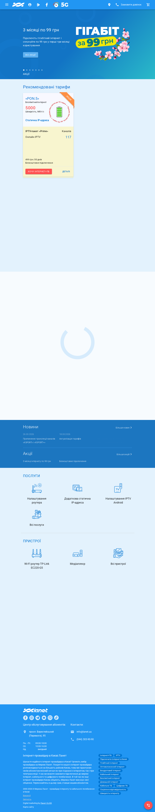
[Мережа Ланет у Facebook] (47, 4)
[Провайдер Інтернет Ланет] (39, 710)
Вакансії (27, 795)
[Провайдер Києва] (18, 4)
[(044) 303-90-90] (148, 805)
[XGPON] (60, 4)
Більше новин (124, 427)
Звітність (27, 799)
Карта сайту (28, 807)
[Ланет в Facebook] (25, 717)
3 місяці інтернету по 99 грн (37, 461)
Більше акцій (124, 454)
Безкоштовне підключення (72, 461)
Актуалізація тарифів (70, 439)
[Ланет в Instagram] (31, 717)
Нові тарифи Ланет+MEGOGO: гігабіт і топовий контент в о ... (111, 441)
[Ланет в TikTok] (56, 717)
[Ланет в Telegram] (37, 717)
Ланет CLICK (46, 803)
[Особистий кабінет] (30, 4)
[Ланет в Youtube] (43, 717)
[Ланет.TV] (38, 4)
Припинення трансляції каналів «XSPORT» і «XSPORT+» (39, 441)
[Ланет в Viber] (50, 717)
